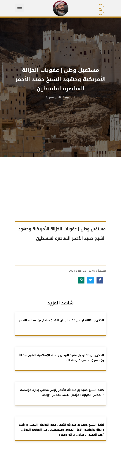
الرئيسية (69, 97)
